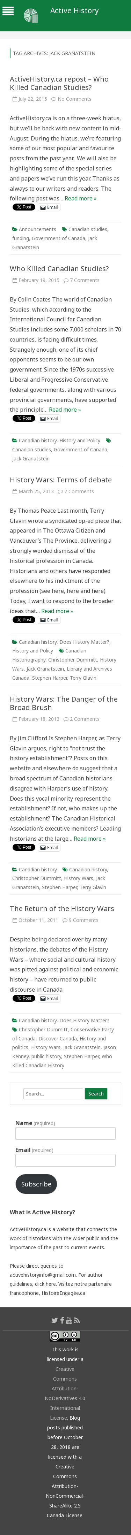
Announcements (37, 229)
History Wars (78, 878)
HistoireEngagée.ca (63, 1293)
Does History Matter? (84, 642)
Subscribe (36, 1184)
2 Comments (85, 719)
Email (34, 1150)
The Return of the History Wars (62, 908)
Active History (74, 10)
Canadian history (38, 440)
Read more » (81, 198)
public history (46, 1056)
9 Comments (84, 920)
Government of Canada (58, 238)
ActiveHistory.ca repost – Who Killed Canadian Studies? (59, 83)
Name (35, 1123)
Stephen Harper (49, 677)
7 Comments (85, 280)
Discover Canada (57, 1038)
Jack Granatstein (31, 458)
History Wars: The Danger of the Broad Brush (64, 703)
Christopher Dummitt (72, 659)
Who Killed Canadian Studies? (59, 268)
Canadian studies (87, 229)
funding (20, 238)
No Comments (75, 99)
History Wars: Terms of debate (61, 479)
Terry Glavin (83, 677)
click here (45, 1284)
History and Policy (79, 440)
